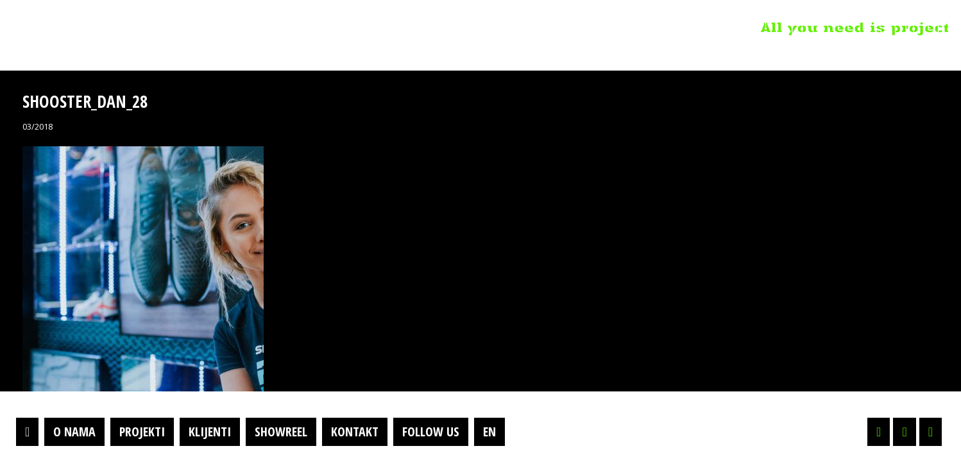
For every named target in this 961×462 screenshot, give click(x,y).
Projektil (92, 28)
